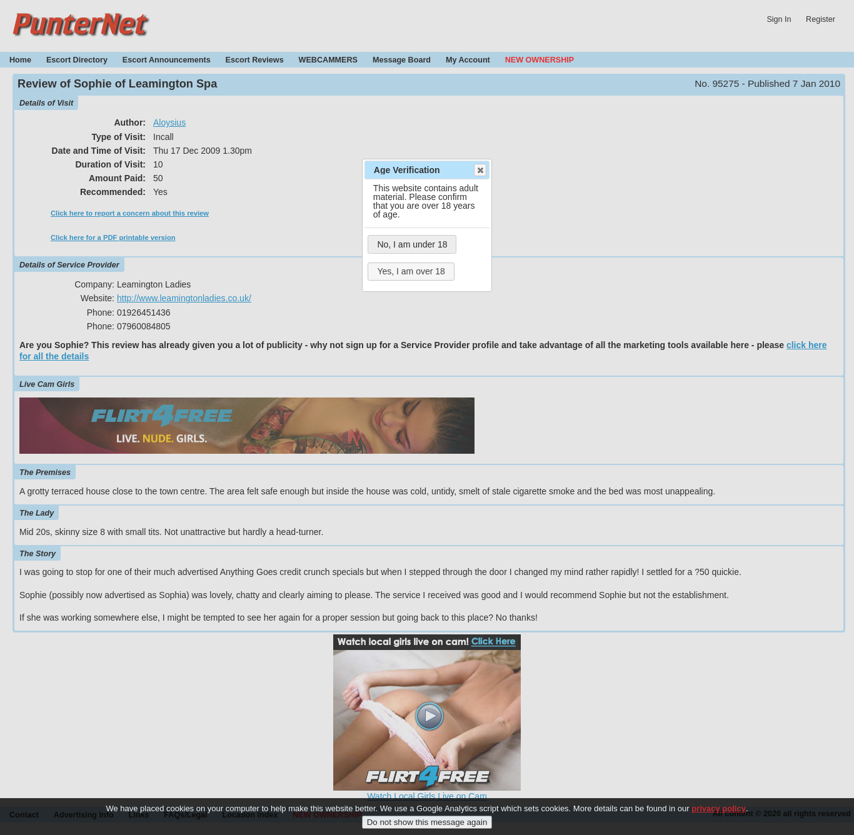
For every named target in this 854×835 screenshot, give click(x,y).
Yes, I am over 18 (411, 271)
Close (479, 170)
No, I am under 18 (412, 244)
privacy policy (718, 813)
